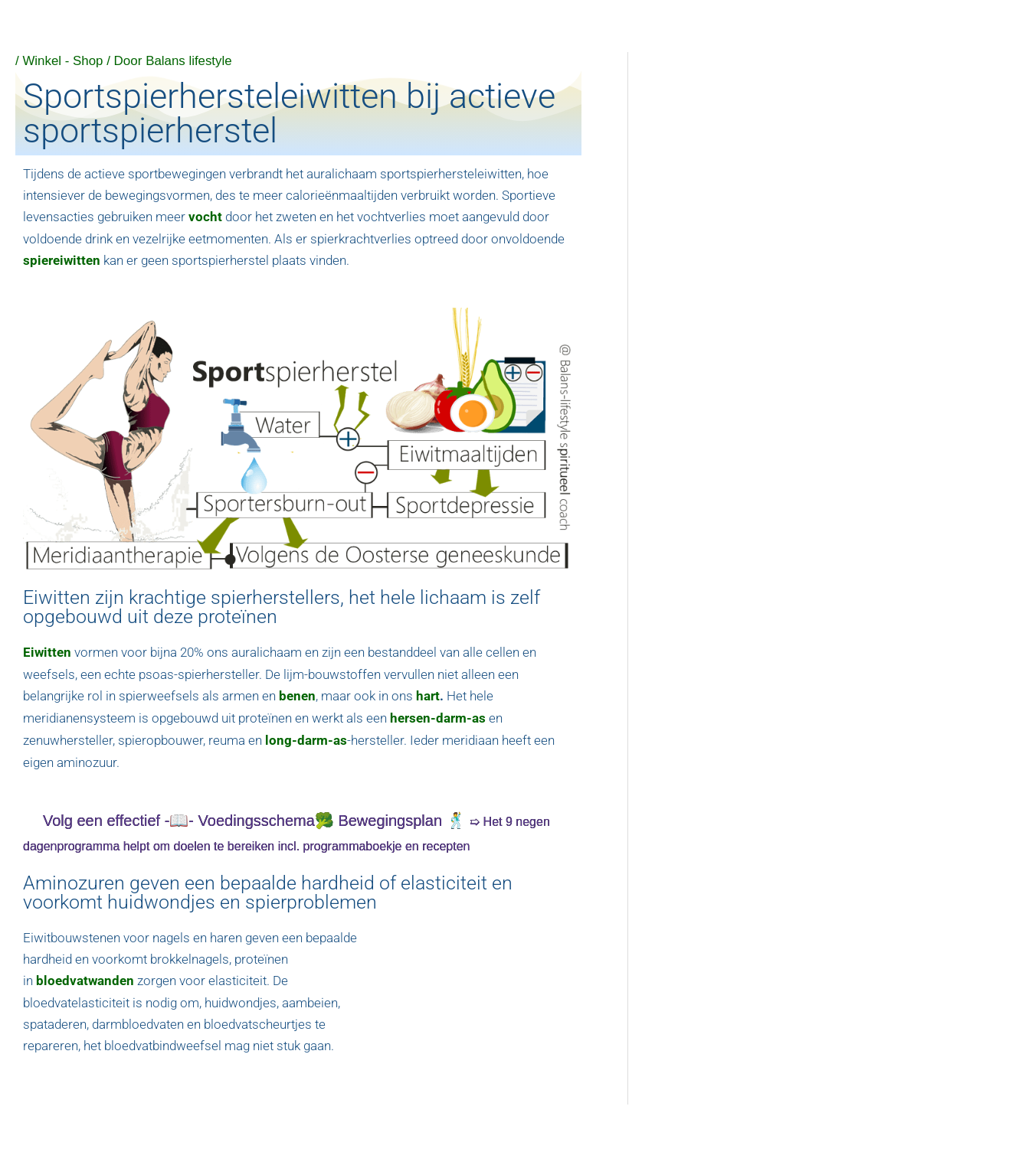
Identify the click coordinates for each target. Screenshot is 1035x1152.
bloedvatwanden (85, 976)
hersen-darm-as (438, 715)
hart (428, 694)
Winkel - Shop (62, 61)
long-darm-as (306, 737)
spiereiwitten (61, 259)
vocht (205, 216)
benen (297, 694)
